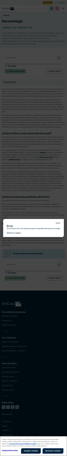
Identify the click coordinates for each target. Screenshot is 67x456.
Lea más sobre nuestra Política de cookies (22, 444)
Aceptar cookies (31, 451)
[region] (33, 446)
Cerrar (58, 223)
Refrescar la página (14, 233)
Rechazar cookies (53, 451)
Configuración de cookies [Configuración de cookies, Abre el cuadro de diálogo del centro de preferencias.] (10, 450)
